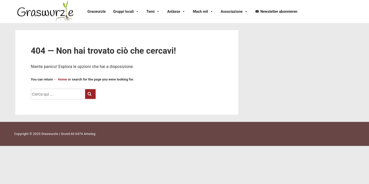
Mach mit (203, 11)
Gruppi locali (126, 11)
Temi (153, 11)
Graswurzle (96, 11)
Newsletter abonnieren (279, 11)
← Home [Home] (60, 79)
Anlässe (176, 11)
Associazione (234, 11)
